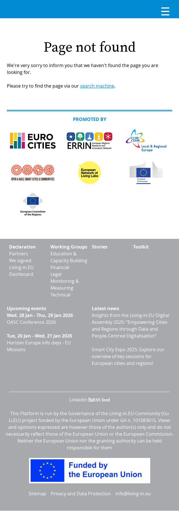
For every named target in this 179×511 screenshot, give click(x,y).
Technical (60, 295)
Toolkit (141, 247)
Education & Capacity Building (68, 257)
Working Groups (68, 247)
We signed (20, 260)
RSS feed (101, 399)
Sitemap (37, 493)
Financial (59, 267)
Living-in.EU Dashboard (21, 270)
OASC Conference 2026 (31, 322)
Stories (99, 247)
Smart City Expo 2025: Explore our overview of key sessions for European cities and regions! (128, 356)
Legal (56, 274)
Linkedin (78, 400)
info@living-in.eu (133, 493)
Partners (18, 254)
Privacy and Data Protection (81, 493)
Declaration (22, 247)
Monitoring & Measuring (64, 284)
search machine (97, 86)
